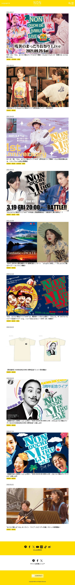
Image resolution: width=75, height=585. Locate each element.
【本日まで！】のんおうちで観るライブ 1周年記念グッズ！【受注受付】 (30, 108)
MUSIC (8, 59)
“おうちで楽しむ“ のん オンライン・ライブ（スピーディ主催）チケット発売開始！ (33, 527)
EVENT (9, 110)
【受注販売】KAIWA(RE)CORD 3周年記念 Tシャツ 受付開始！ (26, 370)
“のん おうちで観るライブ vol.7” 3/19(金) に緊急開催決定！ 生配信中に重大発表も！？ (34, 212)
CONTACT (38, 576)
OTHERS (14, 59)
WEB (18, 59)
